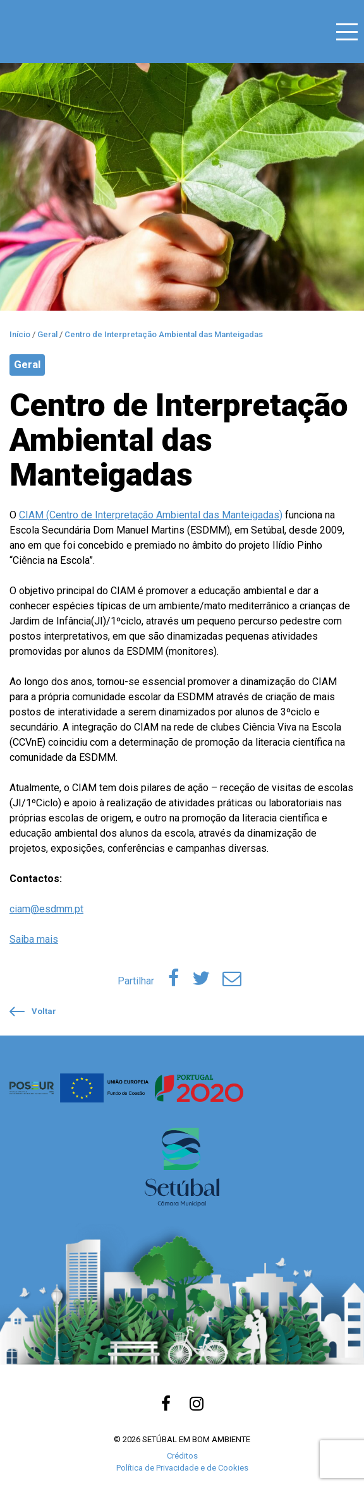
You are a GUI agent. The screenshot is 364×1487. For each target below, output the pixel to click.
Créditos (182, 1455)
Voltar (32, 1011)
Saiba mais (33, 939)
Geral (27, 364)
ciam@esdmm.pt (46, 909)
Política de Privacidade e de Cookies (182, 1467)
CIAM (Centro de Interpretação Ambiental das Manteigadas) (150, 515)
